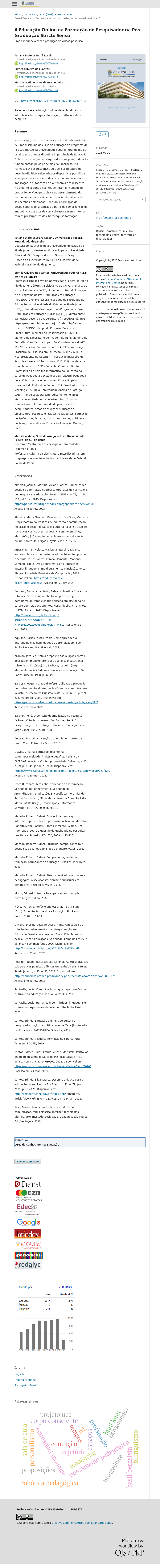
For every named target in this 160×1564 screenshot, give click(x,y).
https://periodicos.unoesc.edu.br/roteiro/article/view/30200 (52, 1066)
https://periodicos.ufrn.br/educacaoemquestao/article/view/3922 (56, 702)
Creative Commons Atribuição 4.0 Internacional (82, 1522)
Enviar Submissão (28, 1161)
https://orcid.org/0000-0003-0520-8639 (38, 63)
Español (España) (25, 1380)
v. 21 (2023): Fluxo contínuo (56, 14)
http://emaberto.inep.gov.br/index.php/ (40, 1094)
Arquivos (30, 14)
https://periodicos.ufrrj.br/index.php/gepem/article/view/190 (54, 504)
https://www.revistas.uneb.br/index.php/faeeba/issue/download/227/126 (61, 770)
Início (17, 14)
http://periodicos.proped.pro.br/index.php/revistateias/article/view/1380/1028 (65, 976)
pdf (103, 134)
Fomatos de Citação (110, 199)
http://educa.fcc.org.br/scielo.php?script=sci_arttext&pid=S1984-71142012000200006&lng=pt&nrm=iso (38, 619)
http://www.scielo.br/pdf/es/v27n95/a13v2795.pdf (46, 948)
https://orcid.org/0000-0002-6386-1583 (38, 90)
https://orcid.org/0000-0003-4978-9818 (38, 76)
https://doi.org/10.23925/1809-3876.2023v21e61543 (54, 101)
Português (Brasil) (26, 1385)
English (19, 1374)
